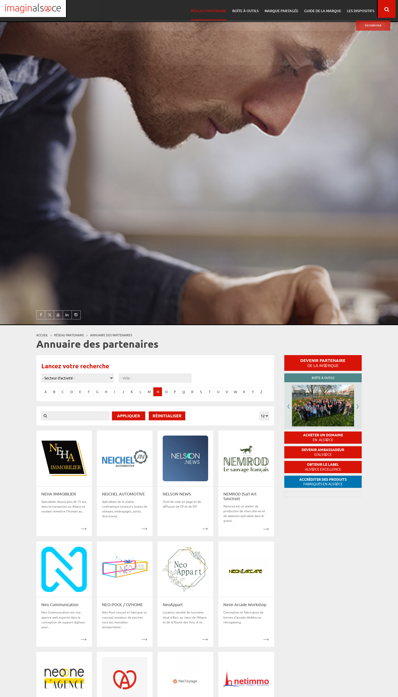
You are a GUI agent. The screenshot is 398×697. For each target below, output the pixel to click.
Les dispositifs (360, 9)
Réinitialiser (167, 416)
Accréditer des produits (323, 481)
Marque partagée (283, 9)
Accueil (42, 335)
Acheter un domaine (323, 437)
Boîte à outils (248, 9)
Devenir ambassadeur (323, 452)
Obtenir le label (323, 466)
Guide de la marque (323, 9)
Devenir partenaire (322, 363)
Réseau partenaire (211, 9)
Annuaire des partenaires (111, 335)
